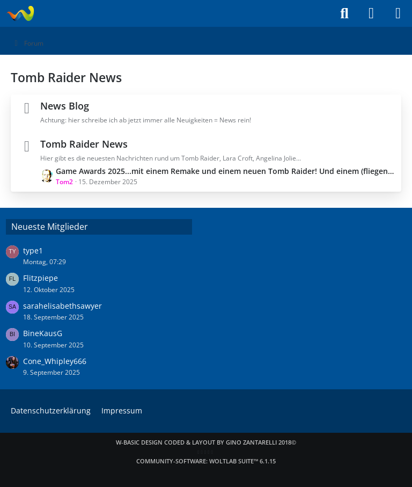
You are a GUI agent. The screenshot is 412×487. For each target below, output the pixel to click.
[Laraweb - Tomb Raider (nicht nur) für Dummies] (20, 13)
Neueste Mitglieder (49, 226)
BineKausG (42, 333)
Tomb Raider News (84, 143)
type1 (33, 250)
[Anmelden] (371, 13)
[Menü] (398, 13)
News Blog (64, 105)
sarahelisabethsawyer (62, 306)
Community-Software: (206, 461)
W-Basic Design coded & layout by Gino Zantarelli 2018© (206, 442)
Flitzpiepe (40, 278)
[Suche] (344, 13)
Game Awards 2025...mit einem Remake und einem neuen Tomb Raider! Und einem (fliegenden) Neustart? (226, 171)
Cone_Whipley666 (54, 361)
